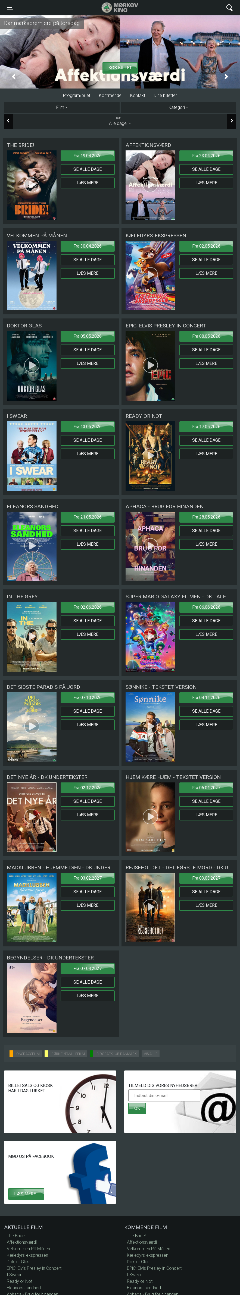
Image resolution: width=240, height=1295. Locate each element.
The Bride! (16, 1235)
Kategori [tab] (177, 107)
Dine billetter (165, 95)
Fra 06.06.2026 (206, 607)
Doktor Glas (18, 1261)
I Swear (14, 1274)
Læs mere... (26, 1193)
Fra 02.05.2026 (206, 246)
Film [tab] (60, 107)
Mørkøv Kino (114, 7)
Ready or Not (19, 1281)
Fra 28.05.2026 (206, 517)
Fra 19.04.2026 (87, 155)
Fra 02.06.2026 (87, 607)
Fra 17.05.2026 (206, 426)
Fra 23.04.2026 (206, 155)
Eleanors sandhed (24, 1287)
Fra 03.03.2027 (206, 878)
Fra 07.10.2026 (87, 697)
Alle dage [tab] (120, 121)
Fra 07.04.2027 (87, 968)
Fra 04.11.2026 (206, 697)
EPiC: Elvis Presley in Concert (34, 1268)
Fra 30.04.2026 (87, 246)
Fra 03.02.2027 (87, 878)
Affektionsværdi (22, 1242)
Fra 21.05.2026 (87, 517)
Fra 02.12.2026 (87, 787)
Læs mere (87, 182)
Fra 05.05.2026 (87, 336)
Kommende (110, 95)
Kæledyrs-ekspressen (27, 1255)
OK (137, 1108)
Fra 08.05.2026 (206, 336)
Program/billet (76, 95)
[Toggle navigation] (10, 8)
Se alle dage (87, 169)
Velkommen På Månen (28, 1248)
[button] (13, 76)
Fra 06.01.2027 (206, 787)
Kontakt (137, 95)
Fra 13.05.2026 (87, 426)
